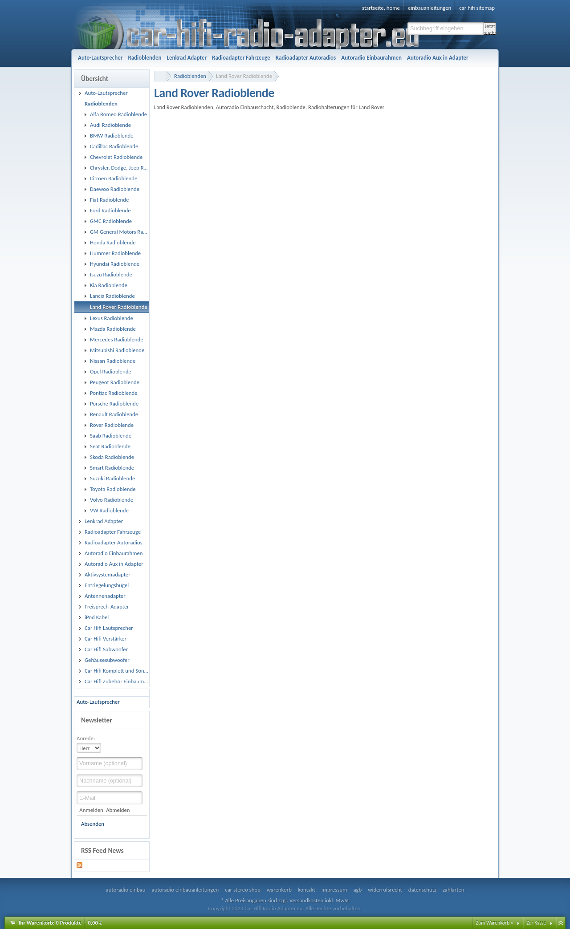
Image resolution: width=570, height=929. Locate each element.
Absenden (92, 823)
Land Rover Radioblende (244, 76)
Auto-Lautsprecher (98, 701)
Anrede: (86, 738)
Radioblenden (190, 76)
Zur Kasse (536, 923)
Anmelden (91, 810)
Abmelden (118, 810)
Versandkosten (306, 900)
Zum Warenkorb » (494, 923)
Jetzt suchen (490, 29)
